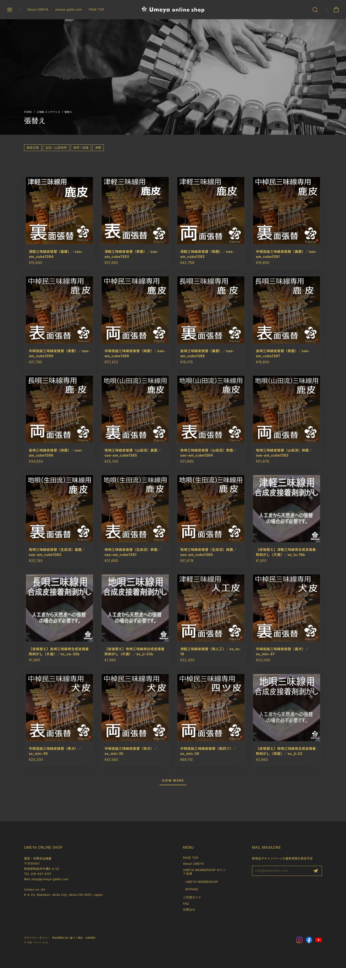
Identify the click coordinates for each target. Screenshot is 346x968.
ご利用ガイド (192, 897)
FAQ (186, 903)
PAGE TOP (96, 9)
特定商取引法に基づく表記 (67, 937)
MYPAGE (191, 889)
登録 (316, 871)
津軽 (98, 147)
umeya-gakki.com (68, 9)
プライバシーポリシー (37, 937)
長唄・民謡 (81, 147)
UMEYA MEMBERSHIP (201, 882)
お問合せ (189, 909)
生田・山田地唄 (56, 147)
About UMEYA (37, 9)
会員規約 (90, 937)
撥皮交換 (33, 147)
